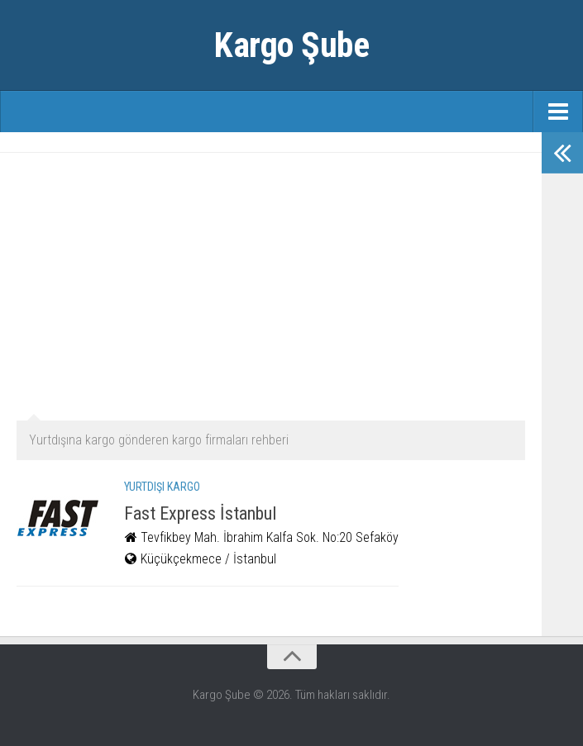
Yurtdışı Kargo (162, 486)
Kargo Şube (291, 45)
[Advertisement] (271, 285)
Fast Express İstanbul (200, 513)
